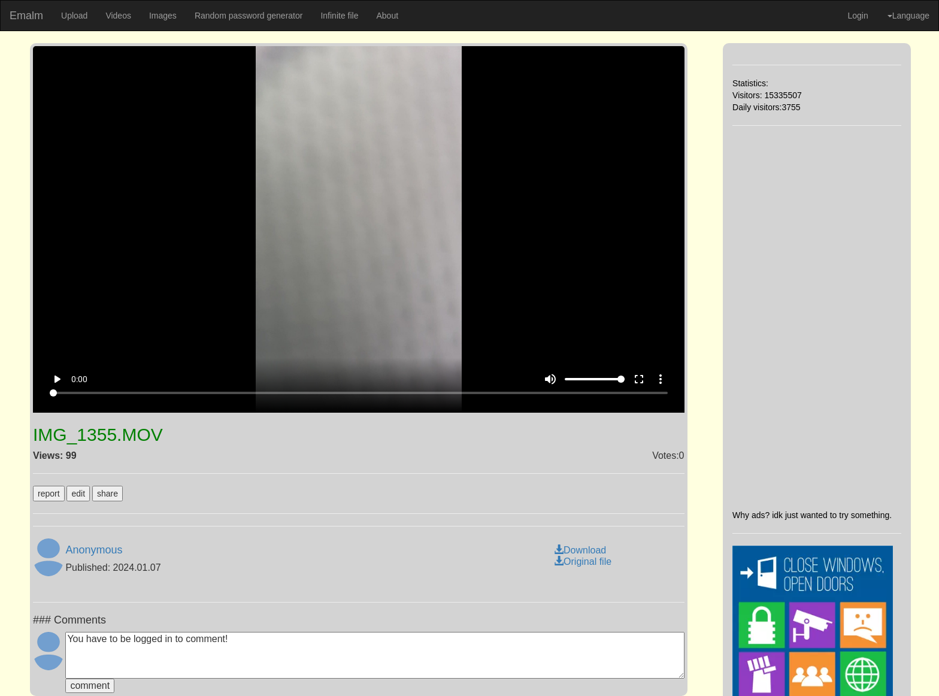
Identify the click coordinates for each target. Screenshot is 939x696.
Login (857, 15)
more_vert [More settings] (660, 379)
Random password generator (249, 15)
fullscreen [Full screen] (639, 379)
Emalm (26, 16)
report (49, 493)
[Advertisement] (816, 317)
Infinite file (339, 15)
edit (78, 493)
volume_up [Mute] (550, 379)
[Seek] (359, 393)
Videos (118, 15)
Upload (74, 15)
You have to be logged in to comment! (374, 655)
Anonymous (93, 550)
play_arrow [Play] (57, 379)
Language (908, 15)
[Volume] (595, 379)
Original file (582, 561)
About (387, 15)
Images (163, 15)
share (107, 493)
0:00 (79, 379)
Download (580, 550)
